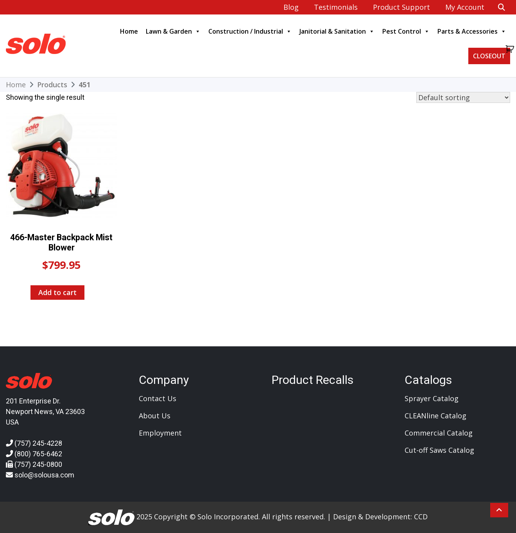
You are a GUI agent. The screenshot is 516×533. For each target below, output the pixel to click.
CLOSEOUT (489, 56)
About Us (154, 415)
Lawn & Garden (173, 31)
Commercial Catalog (439, 433)
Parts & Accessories (471, 31)
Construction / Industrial (250, 31)
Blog (291, 7)
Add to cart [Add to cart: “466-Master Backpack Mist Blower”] (57, 292)
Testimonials (336, 7)
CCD (421, 516)
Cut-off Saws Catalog (439, 450)
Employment (160, 433)
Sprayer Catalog (432, 398)
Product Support (401, 7)
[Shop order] (463, 97)
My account (464, 7)
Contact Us (157, 398)
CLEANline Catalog (435, 415)
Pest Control (406, 31)
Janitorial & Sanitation (336, 31)
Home (129, 31)
